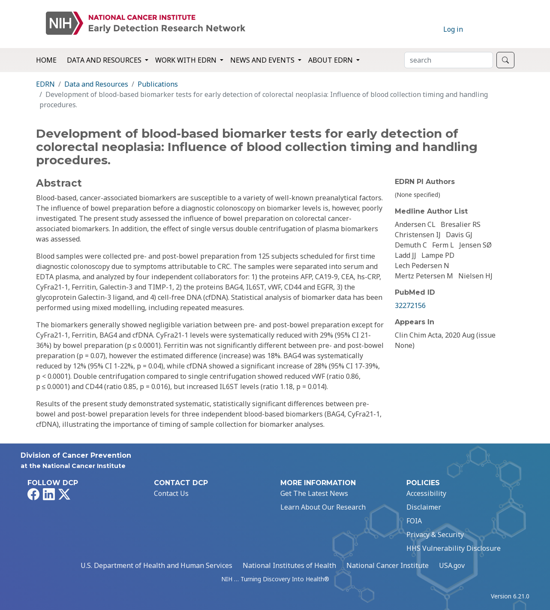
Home (46, 60)
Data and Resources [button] (105, 60)
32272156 (410, 305)
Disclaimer (423, 507)
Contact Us (171, 493)
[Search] (448, 60)
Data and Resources (96, 84)
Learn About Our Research (323, 507)
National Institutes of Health (289, 565)
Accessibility (426, 493)
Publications (158, 84)
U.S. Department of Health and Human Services (156, 565)
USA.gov (452, 565)
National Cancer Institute (387, 565)
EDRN (45, 84)
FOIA (414, 520)
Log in (453, 29)
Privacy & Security (435, 534)
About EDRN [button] (331, 60)
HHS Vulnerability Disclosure (453, 548)
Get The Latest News (314, 493)
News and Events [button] (263, 60)
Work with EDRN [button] (186, 60)
